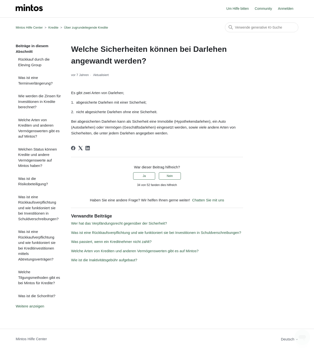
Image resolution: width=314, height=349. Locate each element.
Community (263, 9)
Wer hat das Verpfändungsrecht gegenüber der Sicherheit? (119, 223)
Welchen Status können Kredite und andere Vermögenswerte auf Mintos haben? (37, 157)
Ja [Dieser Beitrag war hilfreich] (144, 176)
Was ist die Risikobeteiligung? (33, 181)
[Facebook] (73, 148)
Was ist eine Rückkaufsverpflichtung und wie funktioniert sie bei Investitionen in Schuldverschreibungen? (38, 208)
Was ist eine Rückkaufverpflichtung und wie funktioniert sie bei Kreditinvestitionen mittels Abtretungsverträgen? (37, 245)
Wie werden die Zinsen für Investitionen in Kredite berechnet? (39, 101)
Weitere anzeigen (30, 306)
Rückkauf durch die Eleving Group (33, 62)
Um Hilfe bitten (237, 9)
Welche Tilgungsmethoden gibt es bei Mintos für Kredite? (39, 277)
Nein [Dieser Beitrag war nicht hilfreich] (170, 176)
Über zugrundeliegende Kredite (86, 27)
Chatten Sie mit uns (208, 200)
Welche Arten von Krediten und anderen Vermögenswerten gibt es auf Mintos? (38, 128)
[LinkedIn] (87, 148)
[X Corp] (80, 148)
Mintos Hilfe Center (29, 27)
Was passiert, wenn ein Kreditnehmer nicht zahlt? (111, 242)
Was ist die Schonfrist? (36, 296)
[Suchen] (261, 27)
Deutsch (289, 339)
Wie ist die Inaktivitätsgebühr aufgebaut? (104, 260)
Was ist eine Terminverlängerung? (35, 80)
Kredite (53, 27)
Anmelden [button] (285, 9)
